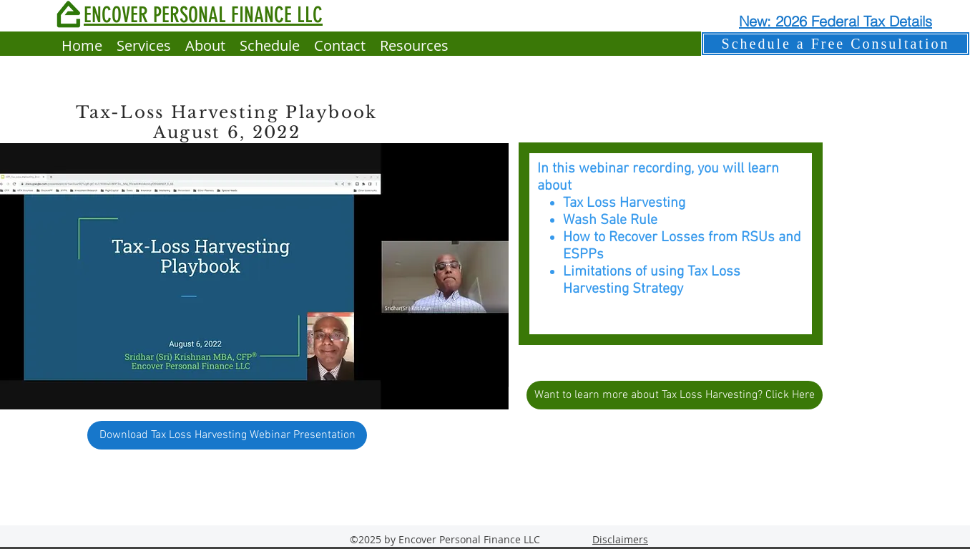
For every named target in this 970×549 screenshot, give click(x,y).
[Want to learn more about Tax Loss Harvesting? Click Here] (674, 395)
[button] (414, 45)
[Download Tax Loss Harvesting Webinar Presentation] (227, 435)
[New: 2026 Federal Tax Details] (835, 20)
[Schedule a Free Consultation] (835, 43)
